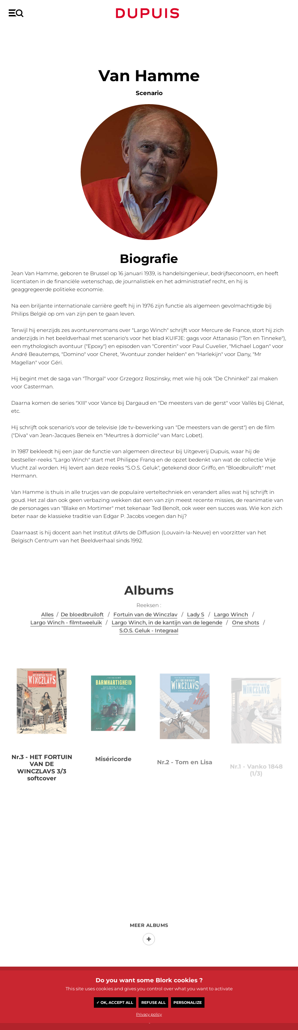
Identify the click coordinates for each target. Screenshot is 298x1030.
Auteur (34, 33)
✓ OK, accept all (114, 1002)
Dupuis (149, 13)
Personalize (187, 1002)
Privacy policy (149, 1014)
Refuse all (153, 1002)
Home (15, 33)
